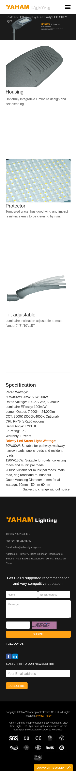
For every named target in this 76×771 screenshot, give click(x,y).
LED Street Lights (29, 17)
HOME (10, 17)
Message (38, 609)
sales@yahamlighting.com (27, 547)
